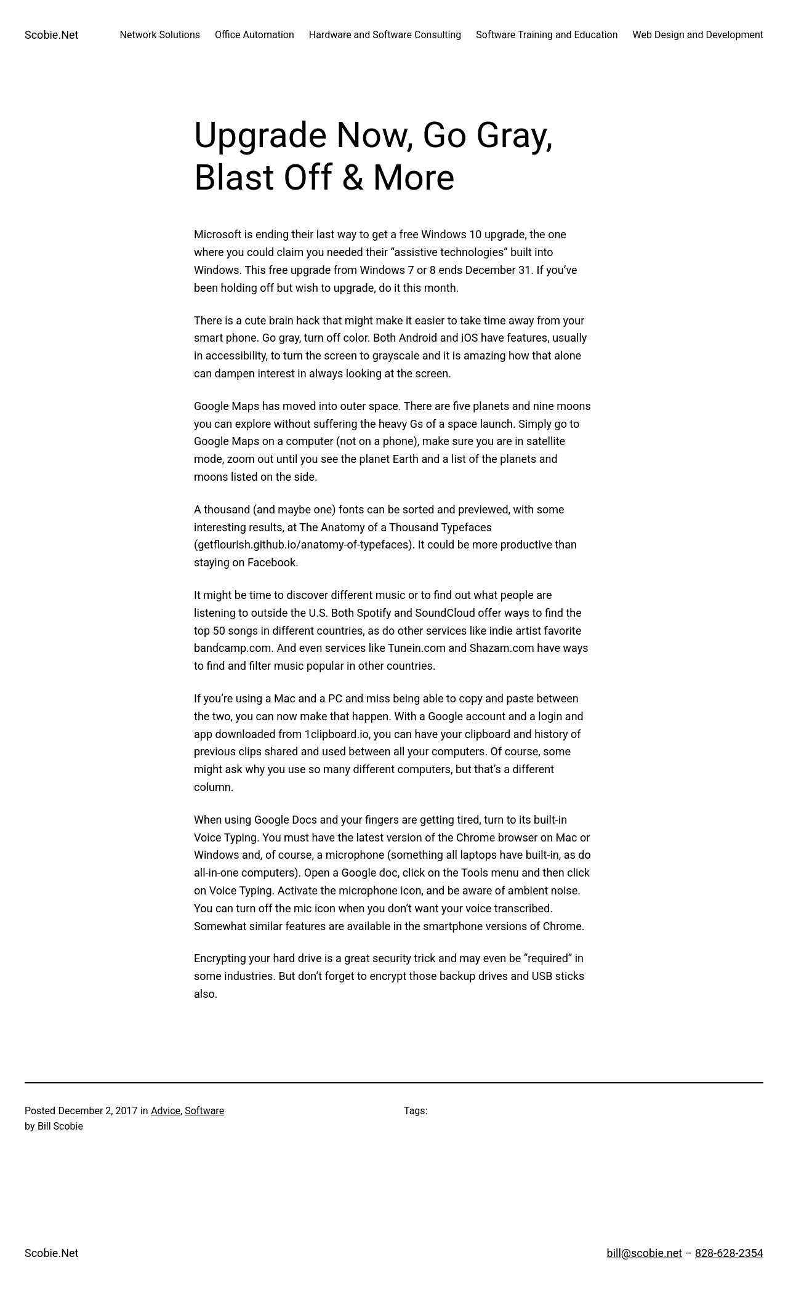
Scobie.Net (51, 34)
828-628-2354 (729, 1253)
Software (204, 1111)
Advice (165, 1111)
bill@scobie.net (645, 1253)
